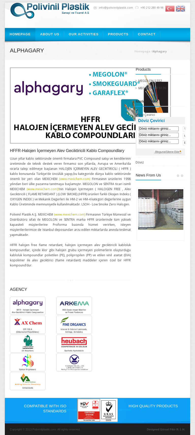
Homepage (142, 51)
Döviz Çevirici (145, 115)
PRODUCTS (118, 34)
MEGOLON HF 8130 (152, 88)
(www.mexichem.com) (73, 179)
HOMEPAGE (20, 34)
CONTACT (147, 34)
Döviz (140, 162)
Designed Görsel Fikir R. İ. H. (166, 429)
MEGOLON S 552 (150, 81)
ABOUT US (49, 34)
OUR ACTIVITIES (84, 34)
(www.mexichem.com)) (43, 189)
